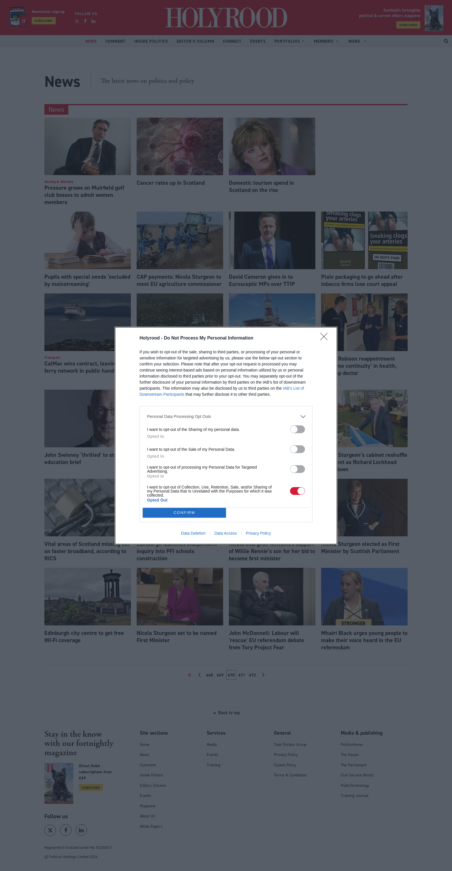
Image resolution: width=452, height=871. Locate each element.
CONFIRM (184, 512)
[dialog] (226, 435)
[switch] (297, 429)
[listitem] (226, 417)
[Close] (325, 338)
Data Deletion (193, 533)
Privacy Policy (258, 533)
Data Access (225, 533)
